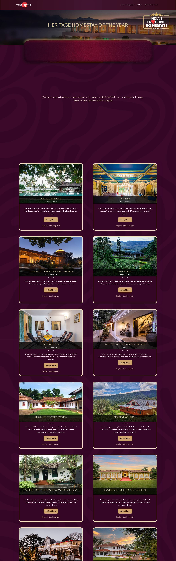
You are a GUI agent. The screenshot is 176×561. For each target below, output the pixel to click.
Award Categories (127, 5)
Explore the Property (51, 226)
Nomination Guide (151, 5)
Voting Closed (51, 220)
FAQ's (139, 5)
